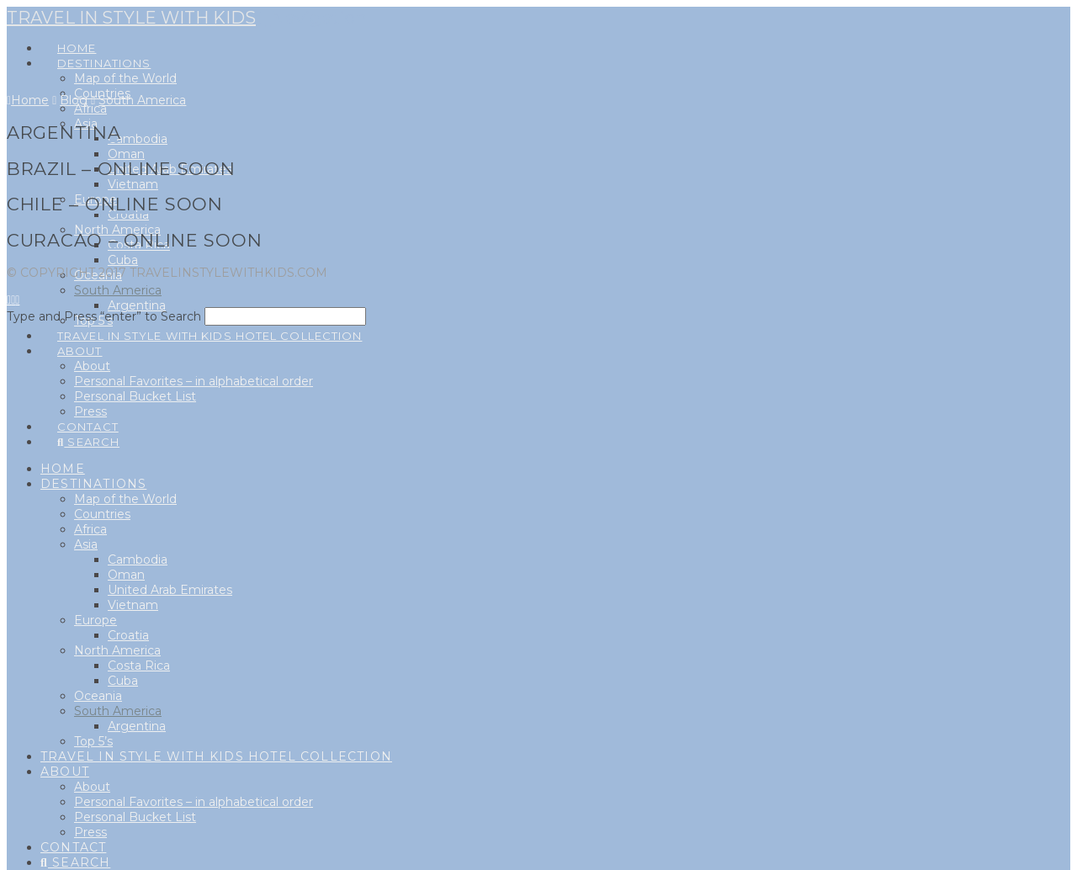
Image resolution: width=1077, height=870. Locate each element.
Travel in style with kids (131, 18)
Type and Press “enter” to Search (104, 316)
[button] (313, 17)
